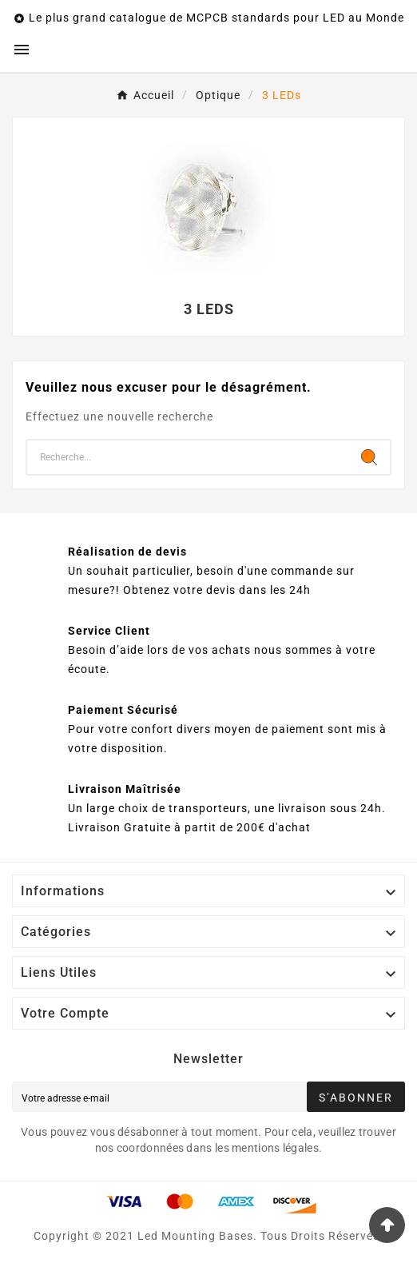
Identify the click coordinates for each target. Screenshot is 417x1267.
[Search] (369, 457)
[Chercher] (187, 457)
